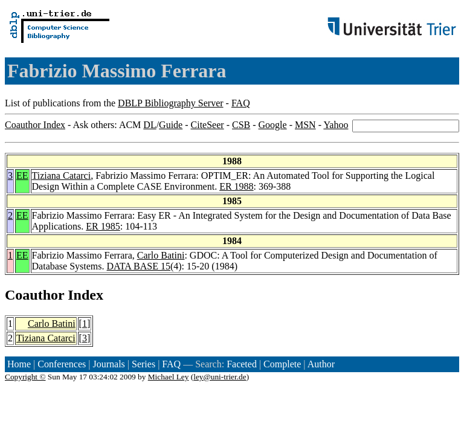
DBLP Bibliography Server (171, 103)
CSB (241, 125)
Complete (282, 364)
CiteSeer (207, 125)
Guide (170, 125)
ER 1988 (236, 186)
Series (143, 364)
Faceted (242, 364)
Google (273, 125)
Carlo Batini (161, 255)
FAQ (240, 103)
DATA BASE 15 (138, 266)
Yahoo (335, 125)
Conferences (61, 364)
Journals (108, 364)
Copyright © (25, 376)
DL (149, 125)
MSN (305, 125)
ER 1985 (103, 226)
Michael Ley (168, 376)
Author (321, 364)
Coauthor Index (35, 125)
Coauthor (34, 295)
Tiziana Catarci (61, 175)
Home (19, 364)
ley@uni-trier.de (219, 376)
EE (22, 175)
